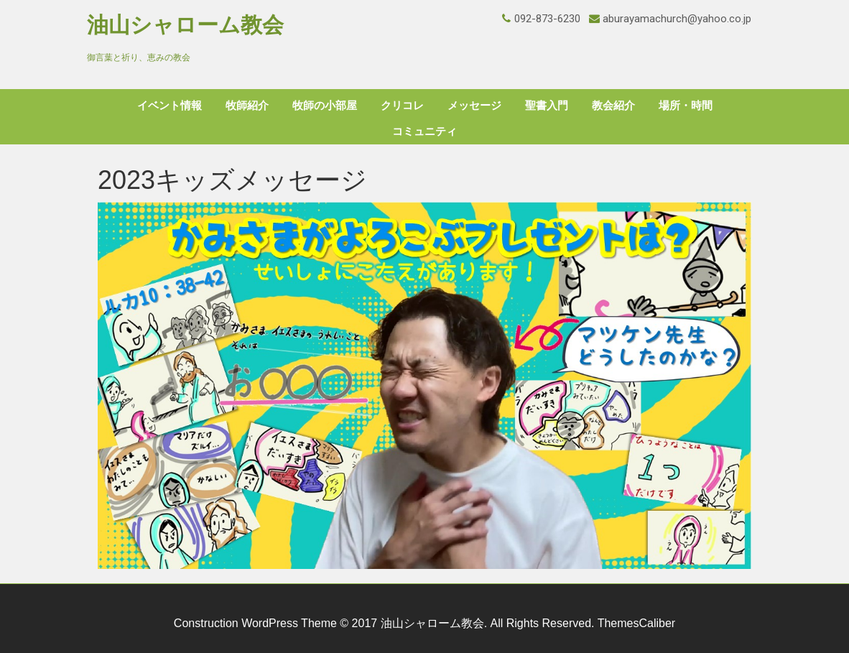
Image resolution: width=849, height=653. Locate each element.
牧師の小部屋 (324, 105)
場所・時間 (686, 105)
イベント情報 (169, 105)
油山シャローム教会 (185, 24)
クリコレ (402, 105)
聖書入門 (546, 105)
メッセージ (474, 105)
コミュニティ (424, 131)
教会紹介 (613, 105)
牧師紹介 (247, 105)
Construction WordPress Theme (255, 623)
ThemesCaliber (636, 623)
